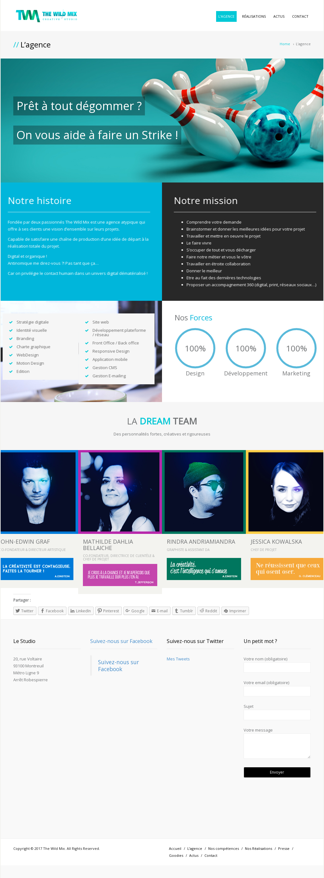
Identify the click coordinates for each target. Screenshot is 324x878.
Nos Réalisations (258, 848)
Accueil (175, 848)
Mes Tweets (178, 659)
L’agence (226, 16)
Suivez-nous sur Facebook (121, 641)
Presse (284, 848)
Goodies (176, 855)
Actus (278, 16)
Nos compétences (223, 848)
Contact (300, 16)
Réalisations (254, 16)
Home (285, 43)
